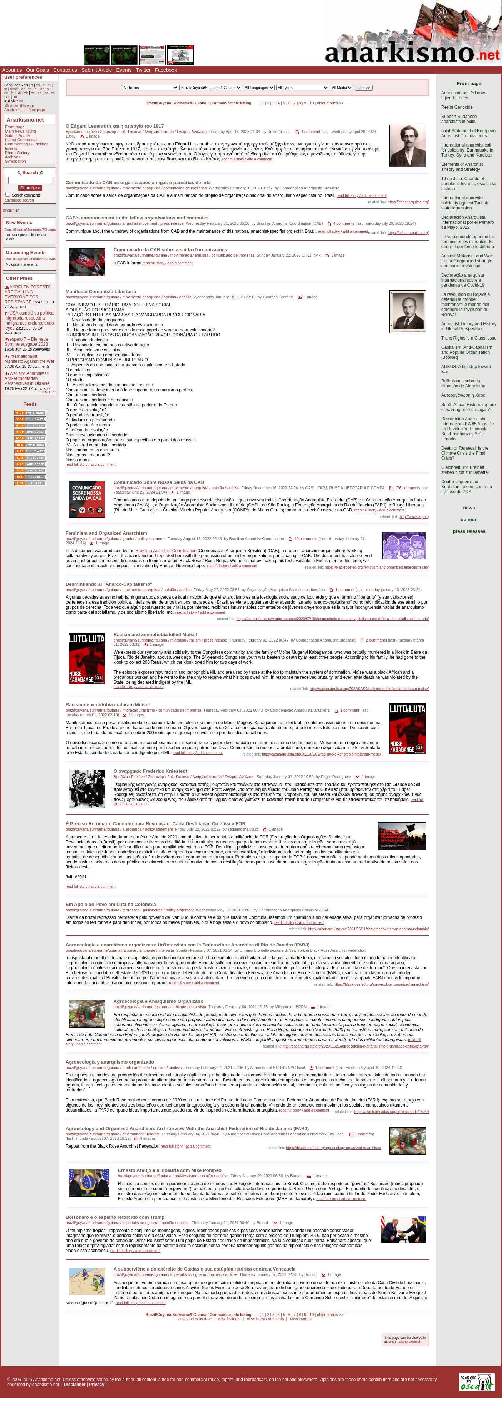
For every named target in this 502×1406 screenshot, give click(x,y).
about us (11, 210)
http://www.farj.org (414, 517)
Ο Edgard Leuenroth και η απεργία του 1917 (115, 126)
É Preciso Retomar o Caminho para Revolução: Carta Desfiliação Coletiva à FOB (155, 823)
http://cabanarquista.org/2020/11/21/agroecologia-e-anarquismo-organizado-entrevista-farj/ (356, 1046)
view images (300, 1319)
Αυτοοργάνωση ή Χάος (463, 395)
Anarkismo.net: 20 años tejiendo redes (463, 95)
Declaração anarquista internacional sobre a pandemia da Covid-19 (462, 280)
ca (39, 93)
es (38, 85)
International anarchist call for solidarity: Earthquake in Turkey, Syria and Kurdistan (467, 150)
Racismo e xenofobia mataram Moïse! (108, 704)
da (46, 93)
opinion (469, 519)
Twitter (143, 70)
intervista (166, 950)
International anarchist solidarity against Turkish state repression (464, 203)
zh (26, 93)
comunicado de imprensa (185, 188)
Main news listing (20, 131)
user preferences (23, 77)
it (44, 85)
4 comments (343, 223)
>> (21, 101)
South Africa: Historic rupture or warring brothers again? (468, 407)
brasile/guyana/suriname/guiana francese (101, 950)
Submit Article (96, 70)
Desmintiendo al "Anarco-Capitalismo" (109, 584)
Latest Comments (21, 140)
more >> (49, 391)
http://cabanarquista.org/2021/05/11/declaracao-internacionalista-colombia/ (368, 929)
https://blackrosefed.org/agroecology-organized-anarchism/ (381, 984)
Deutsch (415, 1341)
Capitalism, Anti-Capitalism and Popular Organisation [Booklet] (466, 352)
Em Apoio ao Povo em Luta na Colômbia (111, 904)
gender (129, 538)
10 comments (306, 538)
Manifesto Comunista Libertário (101, 291)
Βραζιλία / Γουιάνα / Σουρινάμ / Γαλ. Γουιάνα (103, 131)
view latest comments (265, 1319)
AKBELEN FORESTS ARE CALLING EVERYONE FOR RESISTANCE (28, 294)
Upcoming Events (26, 252)
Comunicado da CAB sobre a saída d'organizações (170, 249)
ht (13, 93)
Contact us (65, 70)
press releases (469, 531)
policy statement (151, 538)
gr (23, 89)
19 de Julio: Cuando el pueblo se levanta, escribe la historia (468, 183)
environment (133, 1134)
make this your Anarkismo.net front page (24, 108)
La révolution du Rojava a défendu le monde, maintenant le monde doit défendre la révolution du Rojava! (465, 304)
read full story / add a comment (247, 159)
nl (36, 89)
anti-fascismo (186, 1176)
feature (153, 1134)
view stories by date (195, 1319)
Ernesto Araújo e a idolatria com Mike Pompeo (170, 1170)
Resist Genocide (457, 107)
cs (33, 93)
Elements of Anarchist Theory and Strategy (462, 167)
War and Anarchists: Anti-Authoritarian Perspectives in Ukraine (27, 378)
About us (12, 70)
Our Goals (37, 70)
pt (49, 85)
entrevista (197, 1007)
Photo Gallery (17, 152)
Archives (13, 157)
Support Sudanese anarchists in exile (459, 119)
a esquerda (132, 829)
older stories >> (330, 103)
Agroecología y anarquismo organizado (110, 1062)
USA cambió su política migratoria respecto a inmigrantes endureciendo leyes (29, 321)
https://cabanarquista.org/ (408, 202)
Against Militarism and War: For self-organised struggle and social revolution (467, 260)
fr (32, 85)
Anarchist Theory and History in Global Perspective (469, 326)
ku (19, 93)
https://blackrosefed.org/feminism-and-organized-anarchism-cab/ (377, 567)
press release (172, 223)
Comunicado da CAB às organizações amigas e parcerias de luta (138, 182)
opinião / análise (178, 297)
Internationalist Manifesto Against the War (30, 359)
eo (8, 97)
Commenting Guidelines (27, 144)
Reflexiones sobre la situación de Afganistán (463, 383)
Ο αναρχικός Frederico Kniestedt (150, 771)
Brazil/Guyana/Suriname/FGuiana (30, 229)
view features (229, 1319)
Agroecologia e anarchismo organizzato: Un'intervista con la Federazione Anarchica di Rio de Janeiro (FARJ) (188, 944)
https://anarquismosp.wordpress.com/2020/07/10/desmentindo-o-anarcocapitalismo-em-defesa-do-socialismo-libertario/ (333, 619)
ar (42, 89)
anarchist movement (140, 223)
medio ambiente (136, 1067)
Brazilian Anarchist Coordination (166, 550)
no (29, 89)
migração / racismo (139, 710)
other (14, 89)
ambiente (147, 950)
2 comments (376, 640)
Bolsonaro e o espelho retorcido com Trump (115, 1217)
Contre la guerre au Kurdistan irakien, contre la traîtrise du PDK (466, 486)
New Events (19, 222)
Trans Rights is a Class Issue (469, 338)
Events (124, 70)
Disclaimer (75, 1384)
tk (5, 89)
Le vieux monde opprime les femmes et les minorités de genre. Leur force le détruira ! (469, 241)
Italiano (402, 1341)
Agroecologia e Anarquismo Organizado (159, 1001)
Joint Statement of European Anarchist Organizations (468, 133)
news (469, 507)
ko (15, 97)
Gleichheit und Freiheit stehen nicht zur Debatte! (465, 470)
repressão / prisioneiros (143, 910)
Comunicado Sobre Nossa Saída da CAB (159, 482)
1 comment (310, 131)
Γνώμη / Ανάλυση (192, 131)
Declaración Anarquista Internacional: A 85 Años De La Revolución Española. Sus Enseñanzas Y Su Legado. (467, 428)
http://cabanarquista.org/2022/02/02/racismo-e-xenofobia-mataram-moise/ (369, 689)
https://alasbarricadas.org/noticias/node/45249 (391, 1112)
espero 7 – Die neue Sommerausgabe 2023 (26, 342)
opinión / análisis (167, 1067)
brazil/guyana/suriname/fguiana (92, 188)
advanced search (19, 200)
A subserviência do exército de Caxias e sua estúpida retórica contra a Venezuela (205, 1269)
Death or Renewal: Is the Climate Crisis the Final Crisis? (464, 453)
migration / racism (185, 640)
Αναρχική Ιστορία (159, 131)
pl (47, 89)
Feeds (30, 404)
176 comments (407, 488)
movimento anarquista (141, 188)
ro (53, 93)
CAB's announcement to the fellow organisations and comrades (137, 218)
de (6, 93)
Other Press (19, 278)
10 (311, 103)
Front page (15, 127)
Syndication (15, 161)
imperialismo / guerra (141, 1223)
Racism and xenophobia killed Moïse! (156, 634)
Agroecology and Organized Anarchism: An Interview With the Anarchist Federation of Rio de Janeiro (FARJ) (187, 1128)
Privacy (96, 1384)
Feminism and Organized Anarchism (106, 533)
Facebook (166, 70)
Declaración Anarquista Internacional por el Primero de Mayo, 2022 (467, 222)
